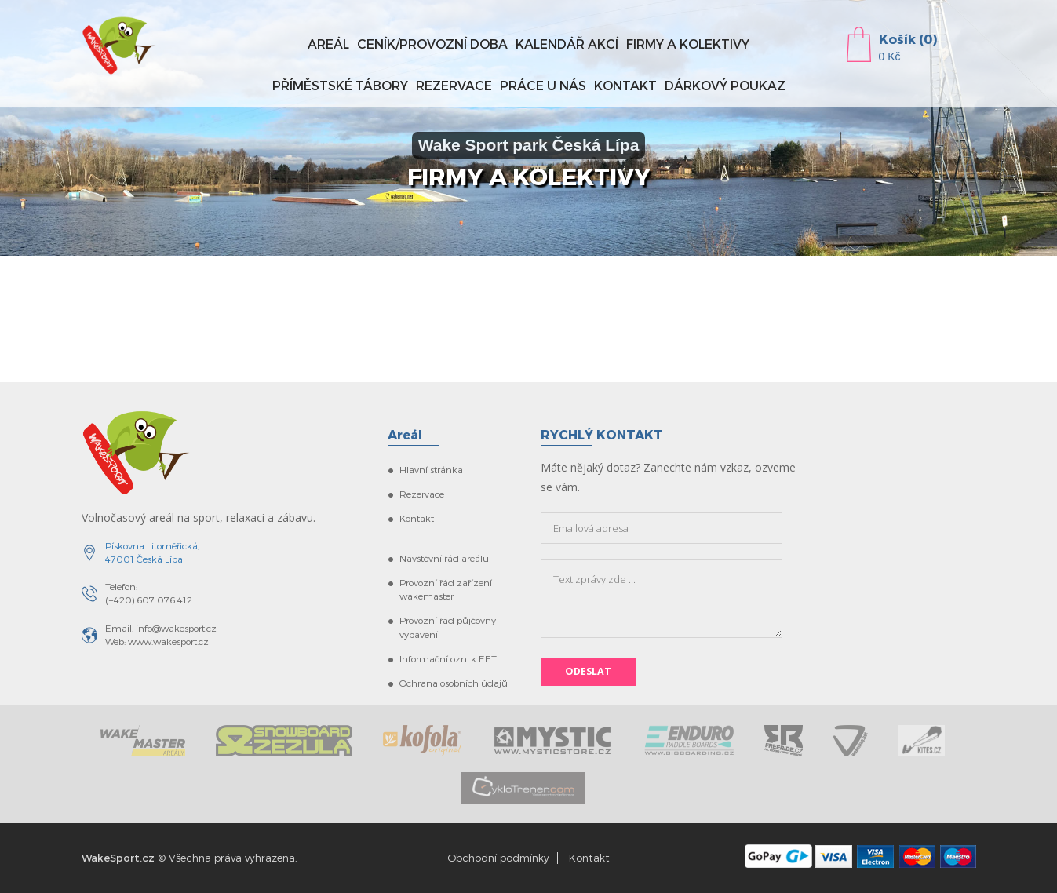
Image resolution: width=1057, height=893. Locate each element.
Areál (328, 43)
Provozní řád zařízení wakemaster (445, 589)
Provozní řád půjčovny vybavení (447, 626)
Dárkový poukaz (725, 85)
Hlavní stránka (431, 469)
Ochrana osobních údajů (453, 682)
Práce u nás (543, 85)
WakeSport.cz (118, 857)
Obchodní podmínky (498, 857)
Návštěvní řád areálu (444, 557)
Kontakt (625, 85)
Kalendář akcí (567, 43)
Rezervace (454, 85)
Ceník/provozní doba (432, 43)
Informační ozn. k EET (448, 658)
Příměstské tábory (340, 85)
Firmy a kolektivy (687, 43)
